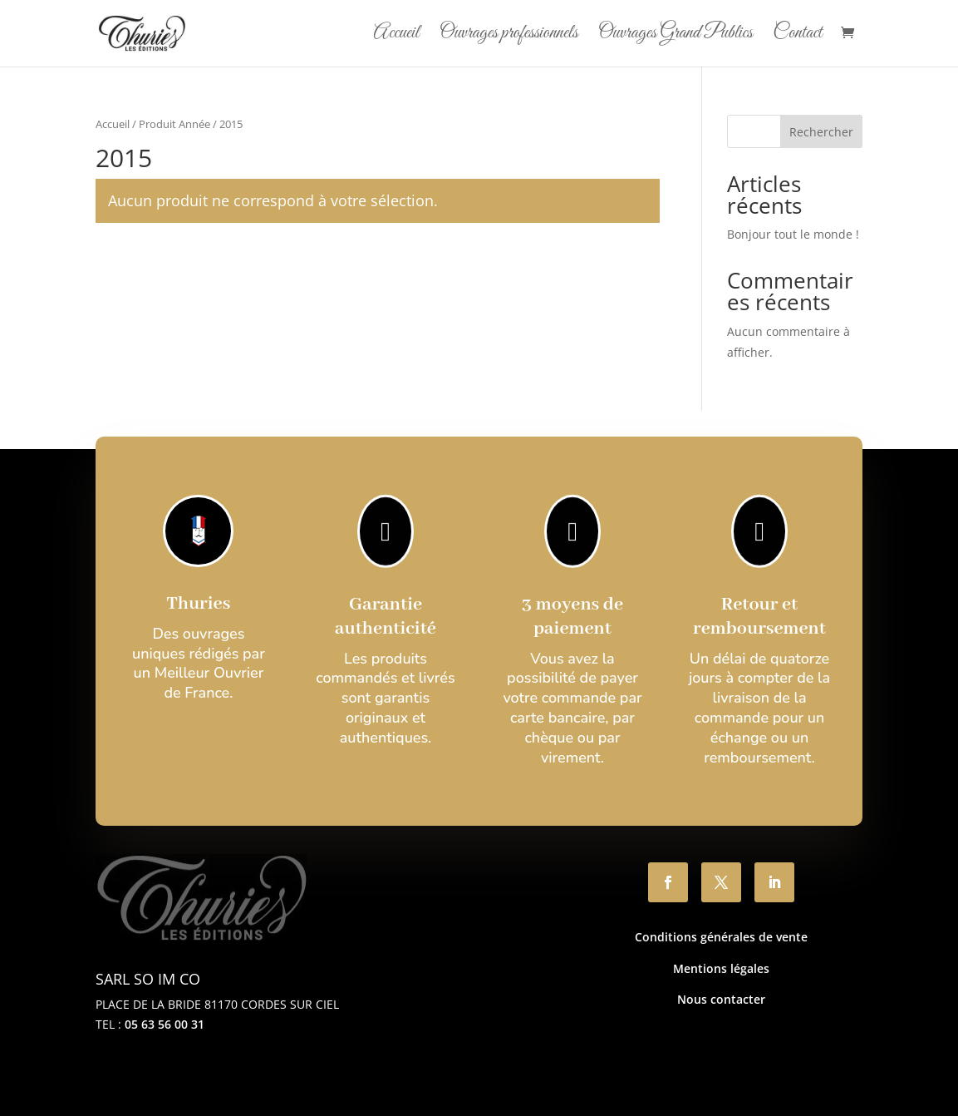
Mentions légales (721, 968)
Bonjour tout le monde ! (793, 234)
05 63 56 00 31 (164, 1024)
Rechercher (821, 132)
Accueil (396, 36)
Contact (797, 36)
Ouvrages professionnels (509, 36)
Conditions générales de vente (721, 937)
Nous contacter (721, 999)
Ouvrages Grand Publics (675, 36)
